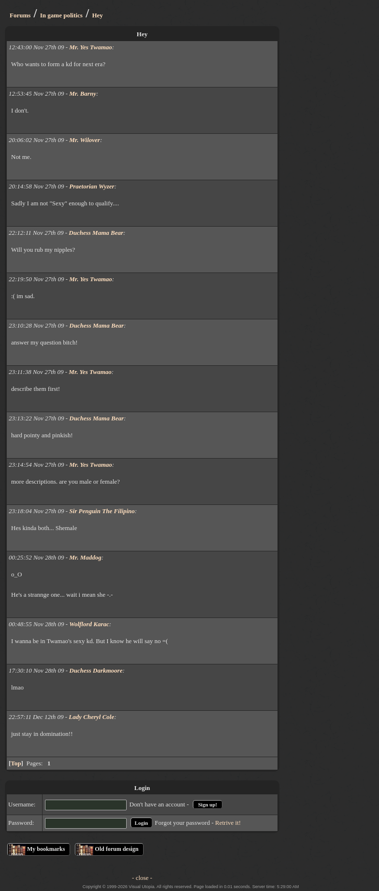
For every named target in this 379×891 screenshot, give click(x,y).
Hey (97, 15)
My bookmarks (46, 849)
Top (16, 763)
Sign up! (207, 804)
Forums (20, 15)
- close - (142, 877)
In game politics (61, 15)
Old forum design (116, 849)
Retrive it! (228, 822)
